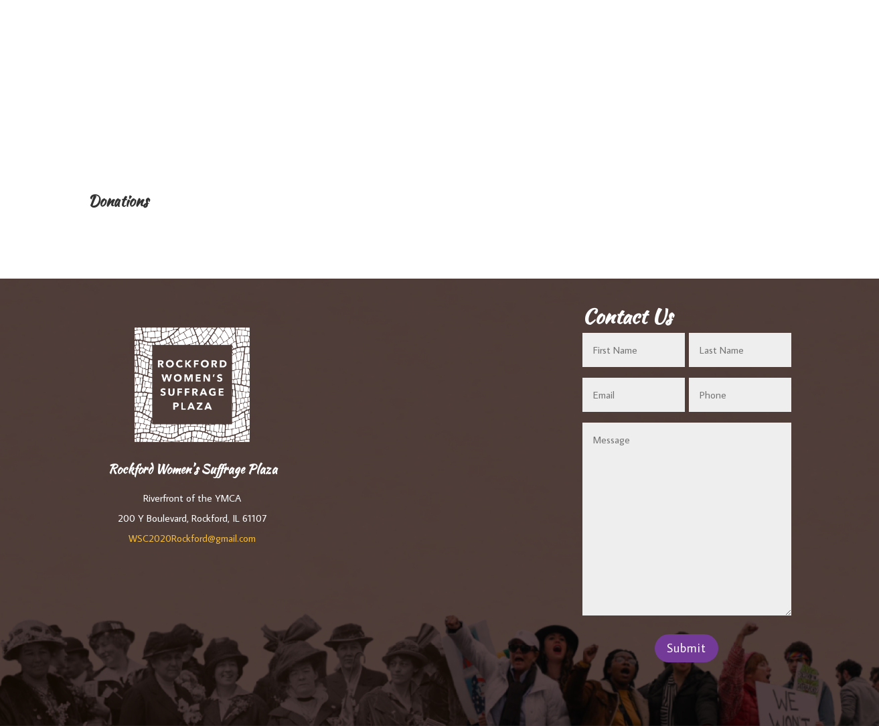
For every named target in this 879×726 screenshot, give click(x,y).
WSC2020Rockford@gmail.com (192, 538)
